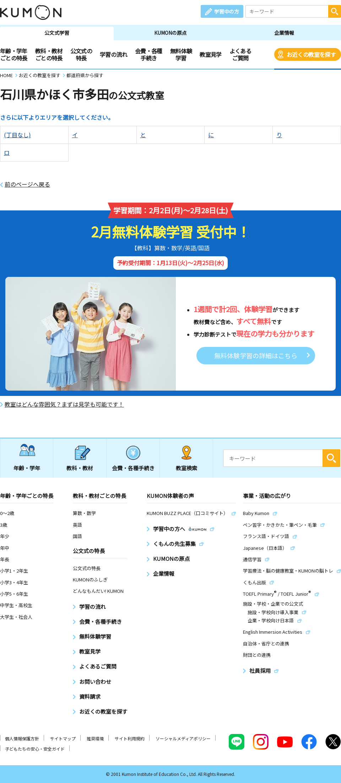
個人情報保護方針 (22, 738)
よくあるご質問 (240, 54)
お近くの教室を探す (311, 54)
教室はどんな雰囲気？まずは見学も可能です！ (64, 404)
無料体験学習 (181, 54)
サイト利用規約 (130, 738)
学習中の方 (226, 11)
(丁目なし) (17, 134)
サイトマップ (63, 738)
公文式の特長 (81, 54)
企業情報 (284, 32)
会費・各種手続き (148, 54)
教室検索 (186, 468)
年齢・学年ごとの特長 (13, 54)
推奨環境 (95, 738)
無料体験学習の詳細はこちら (255, 355)
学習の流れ (113, 54)
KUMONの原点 (170, 32)
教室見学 (210, 54)
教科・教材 (79, 468)
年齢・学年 (26, 468)
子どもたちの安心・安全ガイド (35, 749)
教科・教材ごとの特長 (49, 54)
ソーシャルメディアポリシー (183, 738)
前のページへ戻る (27, 184)
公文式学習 (56, 32)
